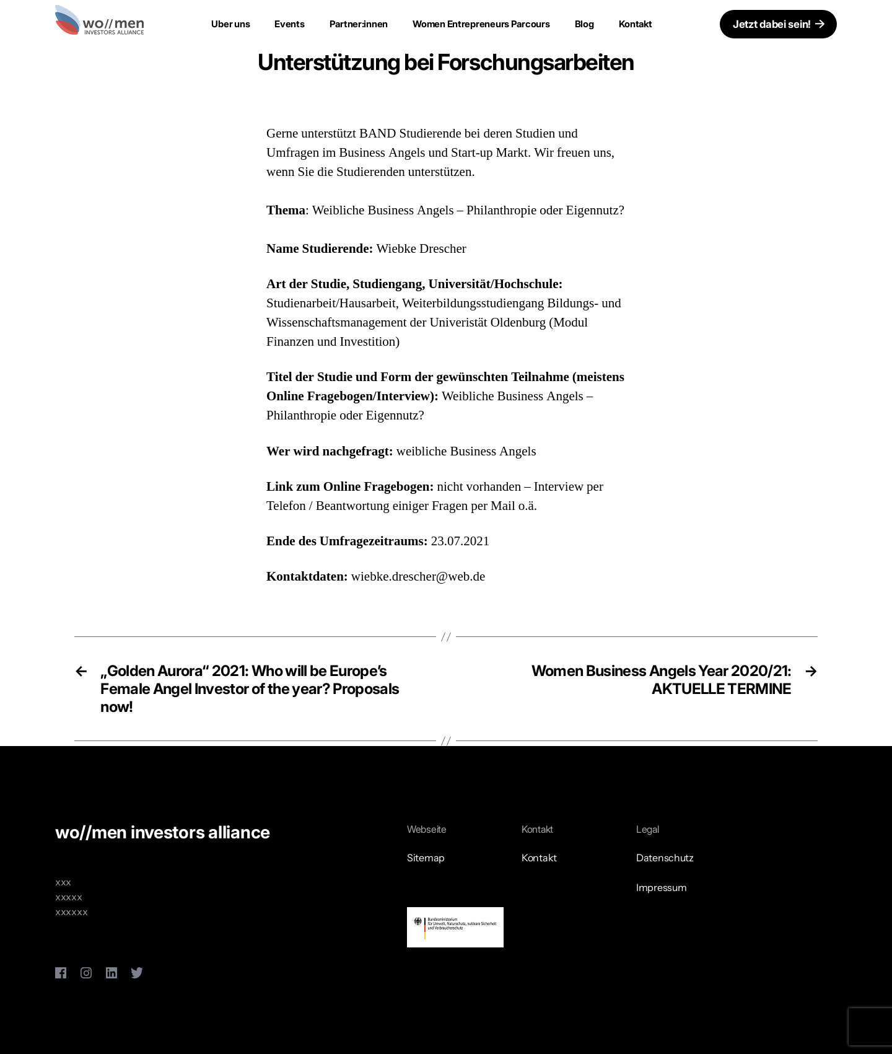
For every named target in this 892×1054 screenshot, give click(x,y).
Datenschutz (665, 857)
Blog (584, 24)
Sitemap (426, 857)
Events (289, 24)
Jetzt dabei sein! (772, 24)
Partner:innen (359, 24)
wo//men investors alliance (162, 832)
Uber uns (230, 24)
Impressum (661, 887)
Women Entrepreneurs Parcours (481, 24)
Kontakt (635, 24)
